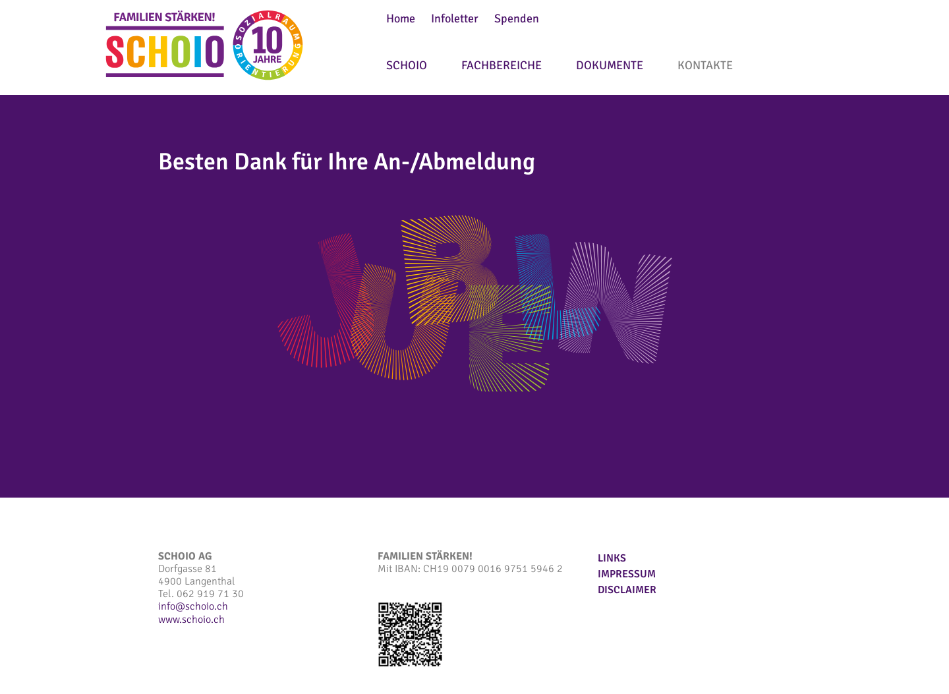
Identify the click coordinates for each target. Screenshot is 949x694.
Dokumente (609, 65)
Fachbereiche (501, 65)
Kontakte (705, 65)
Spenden (516, 18)
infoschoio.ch (193, 606)
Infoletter (454, 18)
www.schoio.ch (191, 619)
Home (400, 18)
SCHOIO (406, 65)
